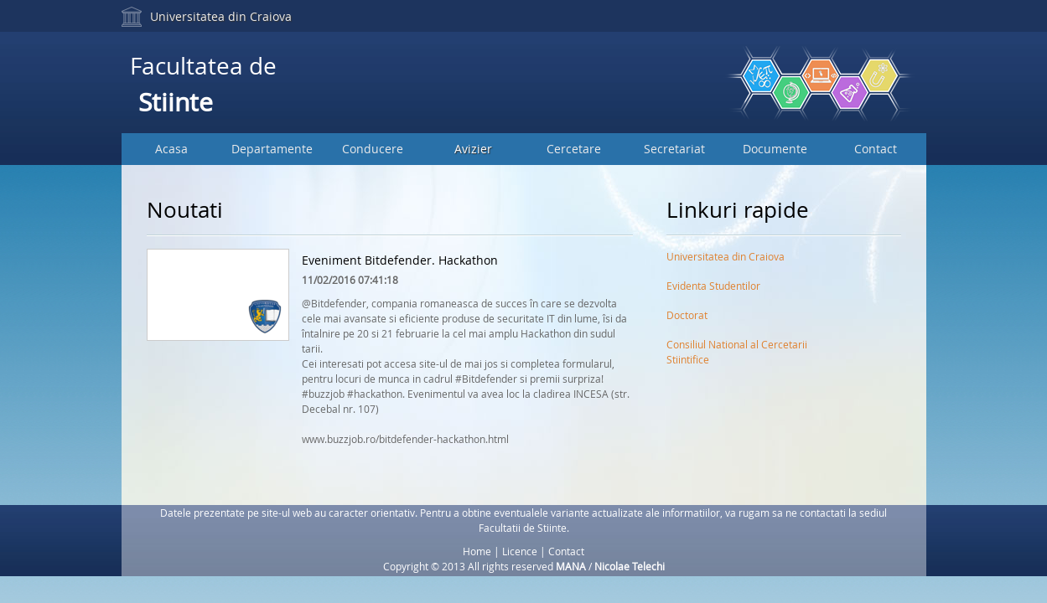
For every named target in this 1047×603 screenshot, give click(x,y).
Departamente (272, 149)
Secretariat (674, 149)
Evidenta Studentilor (713, 285)
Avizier (473, 149)
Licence (519, 551)
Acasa (171, 149)
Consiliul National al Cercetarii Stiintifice (736, 348)
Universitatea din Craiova (221, 16)
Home (477, 551)
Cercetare (574, 149)
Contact (875, 149)
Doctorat (687, 315)
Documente (775, 149)
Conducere (372, 149)
